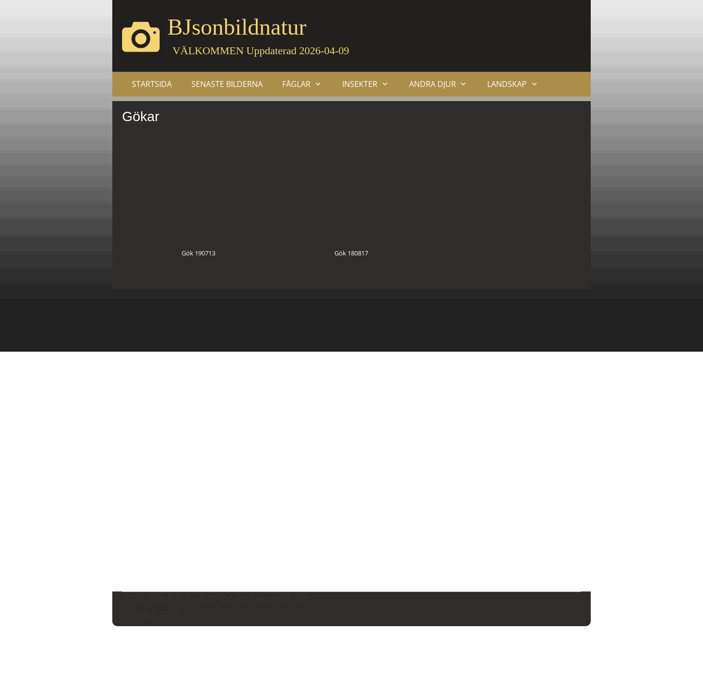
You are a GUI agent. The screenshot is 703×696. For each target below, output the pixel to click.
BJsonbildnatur (237, 27)
